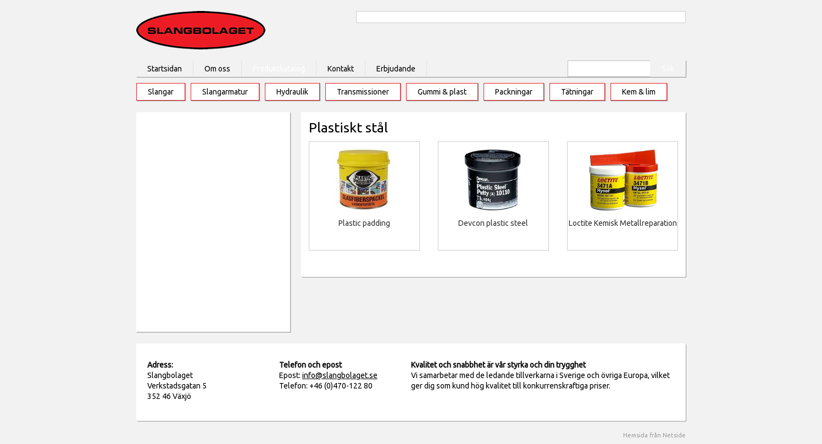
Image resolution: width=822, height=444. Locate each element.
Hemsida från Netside (654, 435)
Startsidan (164, 68)
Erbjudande (395, 68)
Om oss (217, 68)
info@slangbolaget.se (339, 375)
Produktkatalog (279, 68)
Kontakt (340, 68)
